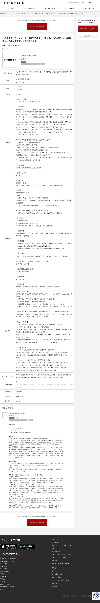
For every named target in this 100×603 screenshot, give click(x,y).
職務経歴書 (31, 8)
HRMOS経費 (3, 569)
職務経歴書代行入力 (57, 551)
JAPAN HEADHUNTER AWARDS (61, 563)
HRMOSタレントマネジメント (8, 561)
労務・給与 (21, 82)
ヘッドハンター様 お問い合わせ (60, 580)
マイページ (11, 8)
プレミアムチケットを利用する (60, 557)
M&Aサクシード (4, 579)
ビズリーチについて (57, 539)
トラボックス (4, 581)
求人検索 (71, 8)
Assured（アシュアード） (7, 586)
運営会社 (54, 583)
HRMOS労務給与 (5, 571)
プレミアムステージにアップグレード (62, 554)
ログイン (91, 3)
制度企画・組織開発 (24, 79)
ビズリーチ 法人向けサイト (59, 577)
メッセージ (51, 8)
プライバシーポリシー (58, 571)
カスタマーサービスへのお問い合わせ (62, 545)
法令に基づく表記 (57, 574)
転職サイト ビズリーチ (6, 13)
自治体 (20, 87)
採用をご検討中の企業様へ (77, 3)
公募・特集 (91, 8)
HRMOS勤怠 (3, 566)
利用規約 (54, 568)
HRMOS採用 (3, 563)
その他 (20, 90)
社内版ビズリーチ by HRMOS (8, 558)
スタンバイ (3, 589)
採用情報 (54, 586)
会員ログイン (87, 36)
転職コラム (55, 560)
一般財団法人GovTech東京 (17, 413)
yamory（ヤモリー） (5, 584)
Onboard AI (3, 576)
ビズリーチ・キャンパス (7, 574)
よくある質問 (55, 542)
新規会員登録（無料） (37, 26)
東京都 (18, 94)
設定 (53, 548)
